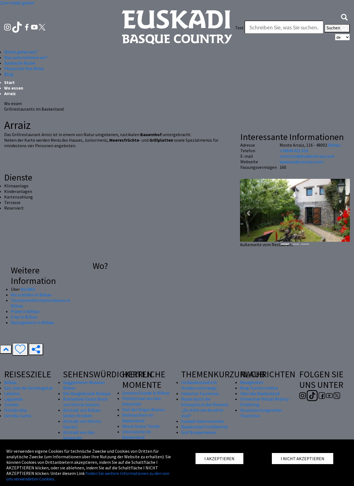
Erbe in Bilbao (24, 317)
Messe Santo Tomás (141, 426)
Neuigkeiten (251, 382)
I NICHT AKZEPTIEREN (302, 458)
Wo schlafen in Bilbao (31, 294)
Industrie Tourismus (200, 393)
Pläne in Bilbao (25, 311)
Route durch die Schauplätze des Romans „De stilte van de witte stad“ (204, 407)
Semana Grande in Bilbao (146, 393)
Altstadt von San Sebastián (79, 435)
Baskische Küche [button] (19, 63)
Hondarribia (15, 410)
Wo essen (13, 88)
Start (9, 82)
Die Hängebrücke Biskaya (86, 393)
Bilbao (334, 145)
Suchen (337, 28)
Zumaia (11, 404)
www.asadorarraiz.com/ (302, 161)
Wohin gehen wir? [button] (21, 52)
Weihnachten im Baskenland (137, 417)
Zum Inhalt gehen (17, 3)
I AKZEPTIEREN (219, 458)
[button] (344, 16)
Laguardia (13, 399)
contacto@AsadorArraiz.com (307, 156)
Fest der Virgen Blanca (143, 409)
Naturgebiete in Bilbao (32, 322)
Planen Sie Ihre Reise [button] (24, 68)
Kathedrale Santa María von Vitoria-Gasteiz (85, 401)
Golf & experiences (198, 432)
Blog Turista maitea (259, 388)
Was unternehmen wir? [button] (26, 57)
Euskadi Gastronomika (202, 421)
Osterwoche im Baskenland (136, 434)
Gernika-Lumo (17, 415)
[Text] (284, 27)
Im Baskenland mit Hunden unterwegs (199, 385)
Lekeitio (12, 393)
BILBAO (28, 289)
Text (239, 27)
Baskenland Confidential (204, 426)
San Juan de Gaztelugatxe (28, 388)
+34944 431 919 (294, 150)
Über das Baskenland (259, 393)
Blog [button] (8, 74)
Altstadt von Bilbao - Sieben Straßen (83, 412)
